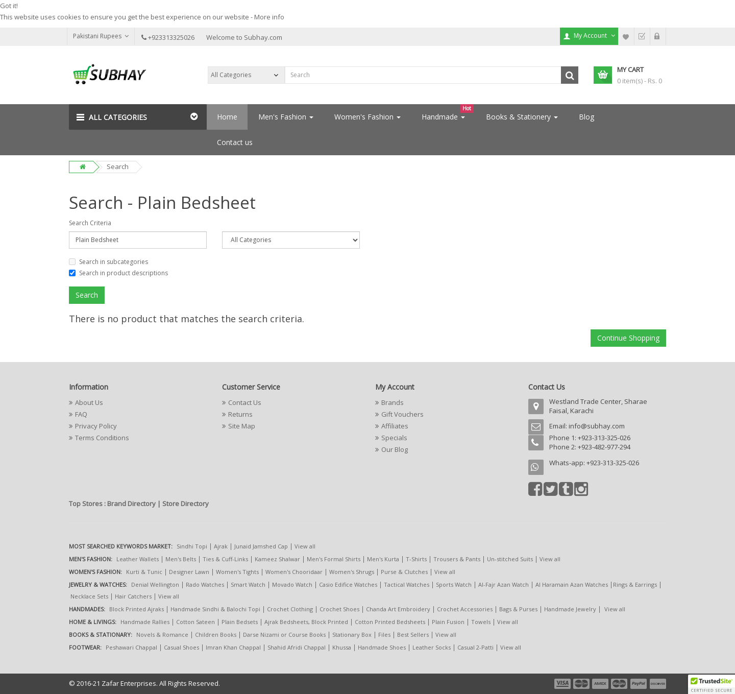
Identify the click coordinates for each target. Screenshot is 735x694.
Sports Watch (454, 584)
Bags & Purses (518, 609)
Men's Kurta (383, 559)
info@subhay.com (597, 425)
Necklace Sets (89, 596)
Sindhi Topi (192, 546)
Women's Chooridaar (294, 572)
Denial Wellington (155, 584)
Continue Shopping (628, 338)
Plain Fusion (448, 622)
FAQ (81, 414)
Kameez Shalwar (277, 559)
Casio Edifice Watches (348, 584)
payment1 (563, 684)
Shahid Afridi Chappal (296, 647)
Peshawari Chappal (131, 647)
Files (384, 634)
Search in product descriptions (118, 273)
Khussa (341, 647)
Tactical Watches (406, 584)
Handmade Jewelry (570, 609)
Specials (394, 437)
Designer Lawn (189, 572)
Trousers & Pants (456, 559)
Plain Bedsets (240, 622)
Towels (481, 622)
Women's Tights (237, 572)
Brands (392, 402)
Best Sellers (413, 634)
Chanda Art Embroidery (399, 609)
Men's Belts (180, 559)
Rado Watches (205, 584)
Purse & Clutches (404, 572)
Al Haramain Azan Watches (571, 584)
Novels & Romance (162, 634)
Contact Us (244, 402)
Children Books (215, 634)
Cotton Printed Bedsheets (390, 622)
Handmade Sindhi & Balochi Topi (215, 609)
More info (269, 16)
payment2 (582, 684)
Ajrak (221, 546)
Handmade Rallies (144, 622)
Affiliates (394, 425)
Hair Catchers (133, 596)
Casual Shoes (181, 647)
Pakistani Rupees (101, 36)
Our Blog (394, 449)
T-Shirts (416, 559)
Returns (240, 414)
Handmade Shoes (382, 647)
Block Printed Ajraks (136, 609)
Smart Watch (248, 584)
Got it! (9, 5)
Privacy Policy (96, 425)
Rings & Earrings (635, 584)
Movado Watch (292, 584)
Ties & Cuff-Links (225, 559)
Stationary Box (352, 634)
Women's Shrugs (351, 572)
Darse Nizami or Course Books (284, 634)
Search (118, 166)
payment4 (620, 684)
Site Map (241, 425)
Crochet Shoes (339, 609)
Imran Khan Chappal (233, 647)
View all (305, 546)
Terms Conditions (102, 437)
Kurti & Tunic (144, 572)
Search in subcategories (108, 261)
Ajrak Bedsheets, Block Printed (306, 622)
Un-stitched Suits (510, 559)
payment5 (638, 684)
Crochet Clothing (290, 609)
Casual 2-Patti (475, 647)
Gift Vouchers (402, 414)
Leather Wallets (137, 559)
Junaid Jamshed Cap (261, 546)
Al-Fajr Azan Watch (503, 584)
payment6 (657, 684)
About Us (89, 402)
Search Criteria (90, 223)
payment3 (601, 684)
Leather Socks (431, 647)
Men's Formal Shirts (333, 559)
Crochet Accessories (465, 609)
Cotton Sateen (195, 622)
